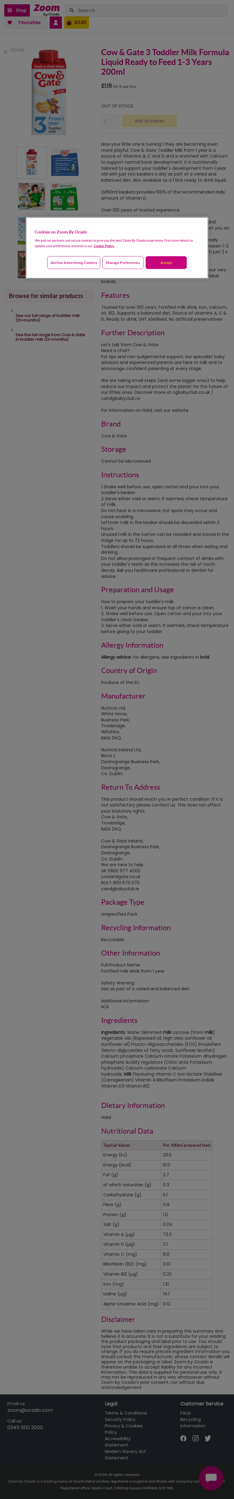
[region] (117, 248)
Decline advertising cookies (74, 263)
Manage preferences (123, 263)
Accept (166, 263)
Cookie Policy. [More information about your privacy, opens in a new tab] (104, 246)
